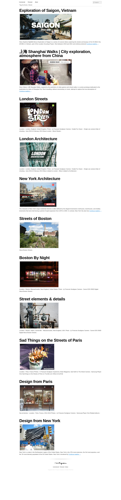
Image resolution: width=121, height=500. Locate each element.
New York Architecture (39, 178)
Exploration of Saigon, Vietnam (47, 10)
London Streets (33, 99)
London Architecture (38, 139)
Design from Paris (35, 381)
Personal (30, 2)
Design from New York (39, 421)
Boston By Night (34, 258)
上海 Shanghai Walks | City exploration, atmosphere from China (55, 53)
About (36, 2)
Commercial (22, 2)
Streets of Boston (35, 218)
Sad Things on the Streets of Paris (50, 340)
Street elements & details (42, 299)
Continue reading (92, 44)
